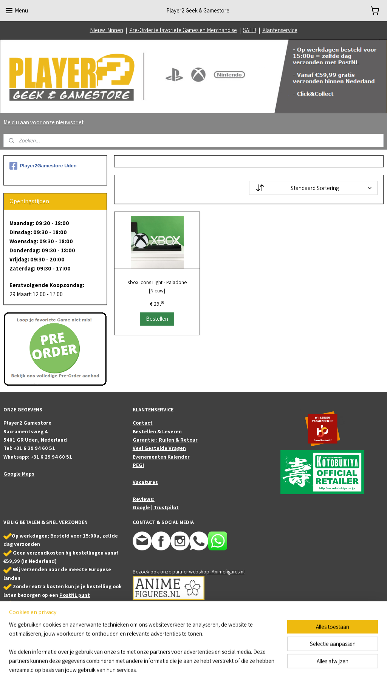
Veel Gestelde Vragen (159, 448)
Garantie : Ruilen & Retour (165, 439)
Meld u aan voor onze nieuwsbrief (43, 122)
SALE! (249, 30)
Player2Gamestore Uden (42, 165)
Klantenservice (279, 30)
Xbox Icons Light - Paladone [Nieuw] (157, 286)
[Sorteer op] (313, 188)
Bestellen (157, 319)
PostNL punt (74, 595)
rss (192, 669)
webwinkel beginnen (215, 669)
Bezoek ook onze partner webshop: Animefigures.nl (189, 571)
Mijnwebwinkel (269, 669)
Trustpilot (166, 507)
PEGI (138, 465)
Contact (143, 422)
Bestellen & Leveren (157, 431)
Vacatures (145, 482)
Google (141, 507)
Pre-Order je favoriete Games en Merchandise (183, 30)
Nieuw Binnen (106, 30)
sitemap (181, 669)
